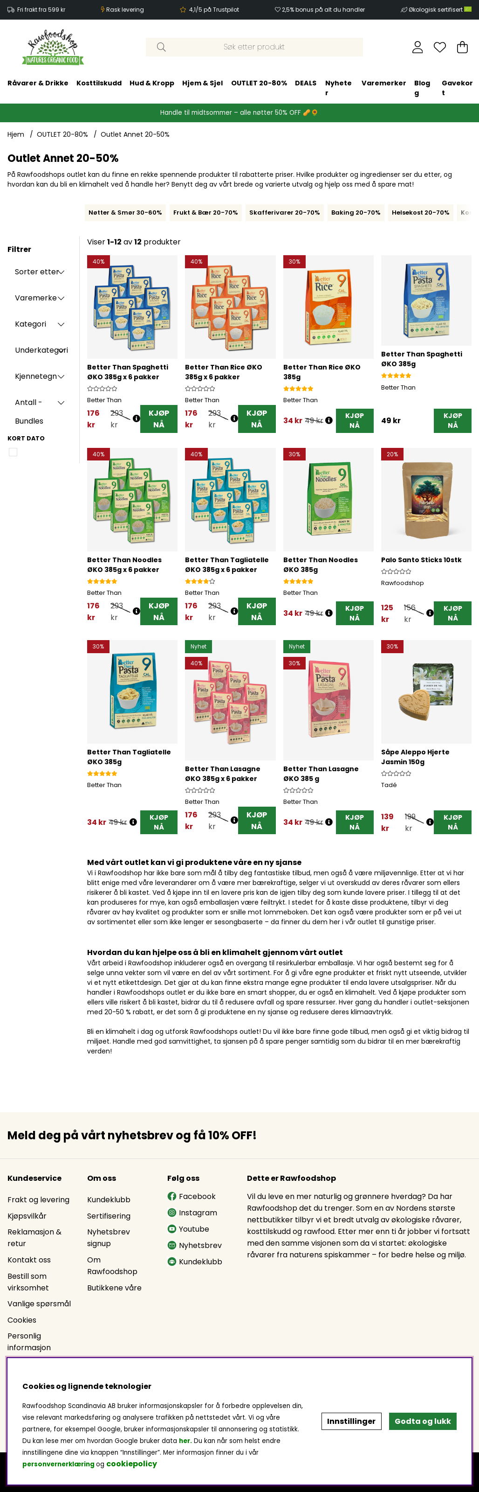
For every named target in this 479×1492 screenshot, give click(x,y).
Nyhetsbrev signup (108, 1238)
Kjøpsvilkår (27, 1216)
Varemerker (207, 83)
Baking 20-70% (356, 212)
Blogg (246, 88)
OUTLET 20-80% (83, 83)
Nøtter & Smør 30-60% (125, 212)
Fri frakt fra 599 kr (41, 10)
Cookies (21, 1320)
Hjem (15, 134)
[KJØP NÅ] (355, 421)
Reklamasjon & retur (34, 1238)
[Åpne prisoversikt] (136, 419)
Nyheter (162, 88)
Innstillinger (351, 1421)
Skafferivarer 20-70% (284, 212)
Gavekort (281, 88)
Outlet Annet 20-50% (135, 134)
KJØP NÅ (159, 419)
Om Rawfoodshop (112, 1266)
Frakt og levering (38, 1199)
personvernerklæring (58, 1464)
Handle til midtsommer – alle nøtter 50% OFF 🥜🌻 (239, 112)
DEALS (129, 83)
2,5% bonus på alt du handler (323, 10)
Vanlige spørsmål (39, 1303)
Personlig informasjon (29, 1342)
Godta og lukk (423, 1421)
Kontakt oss (29, 1260)
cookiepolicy (131, 1463)
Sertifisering (108, 1216)
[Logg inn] (418, 47)
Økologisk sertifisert (440, 10)
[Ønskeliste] (440, 47)
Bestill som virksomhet (28, 1282)
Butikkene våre (114, 1288)
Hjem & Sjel (27, 83)
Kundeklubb (108, 1199)
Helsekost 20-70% (421, 212)
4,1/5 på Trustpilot (214, 10)
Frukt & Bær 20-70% (205, 212)
